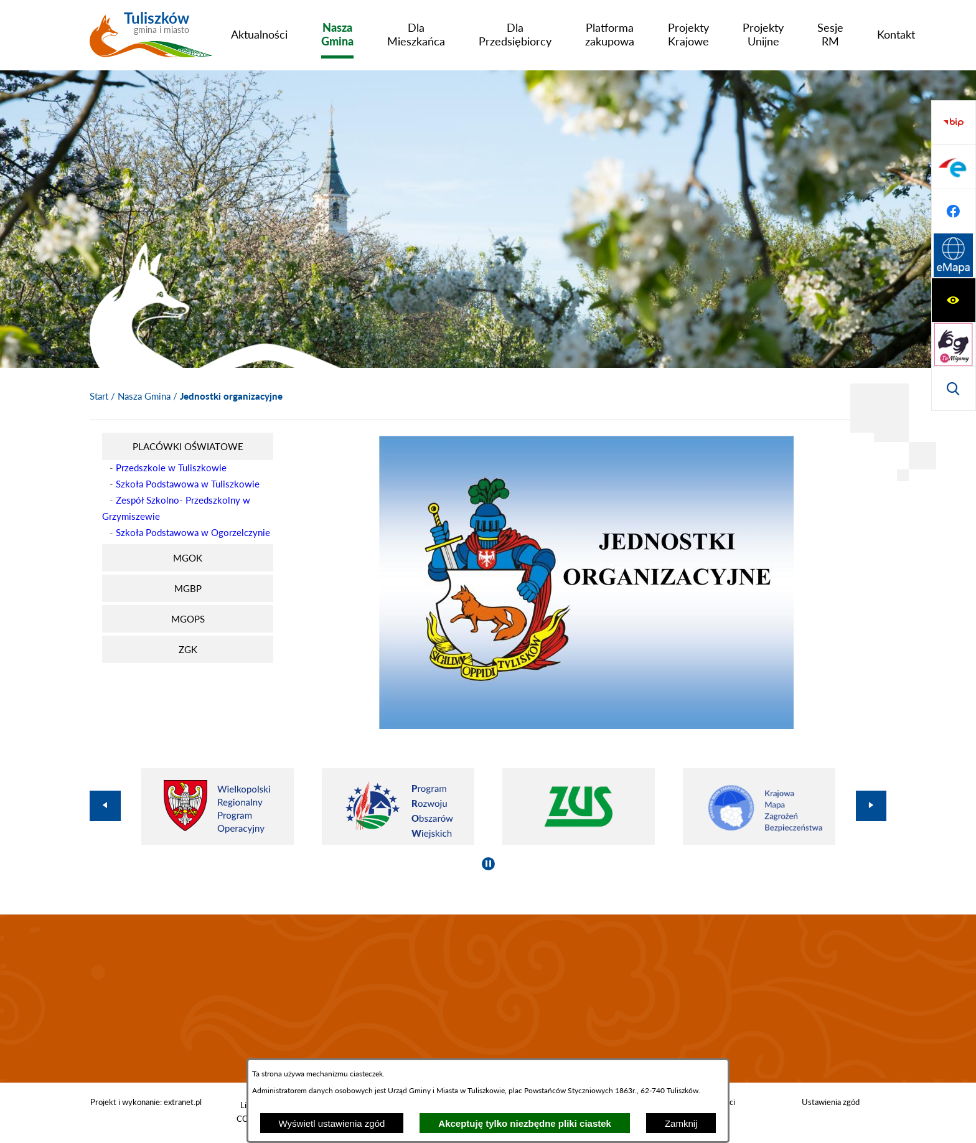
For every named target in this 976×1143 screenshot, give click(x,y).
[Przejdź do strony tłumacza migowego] (953, 167)
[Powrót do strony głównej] (99, 396)
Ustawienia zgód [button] (831, 1102)
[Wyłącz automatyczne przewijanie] (488, 863)
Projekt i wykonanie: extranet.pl (146, 1102)
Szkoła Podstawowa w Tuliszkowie (188, 483)
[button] (586, 725)
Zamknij (681, 1123)
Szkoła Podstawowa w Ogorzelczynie (193, 532)
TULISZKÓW (488, 998)
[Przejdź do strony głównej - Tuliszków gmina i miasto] (151, 39)
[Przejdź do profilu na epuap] (953, 300)
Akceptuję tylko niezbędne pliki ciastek (524, 1123)
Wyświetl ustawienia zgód (332, 1123)
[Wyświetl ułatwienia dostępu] (953, 122)
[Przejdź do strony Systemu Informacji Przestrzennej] (953, 388)
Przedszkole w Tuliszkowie (171, 467)
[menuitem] (259, 34)
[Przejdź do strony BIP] (953, 256)
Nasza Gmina (144, 396)
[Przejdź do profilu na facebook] (953, 344)
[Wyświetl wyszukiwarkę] (953, 211)
